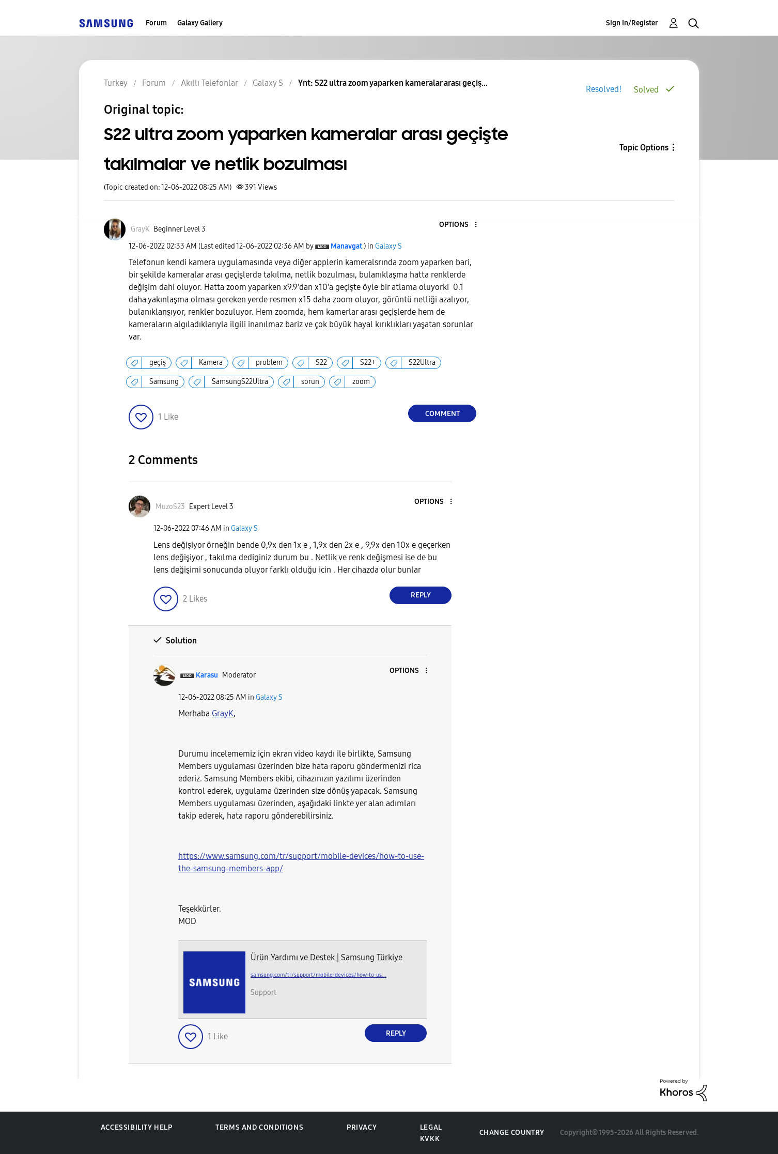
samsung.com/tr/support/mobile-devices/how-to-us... (318, 975)
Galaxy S (388, 246)
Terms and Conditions (259, 1127)
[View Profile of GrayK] (140, 229)
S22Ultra (422, 362)
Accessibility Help (137, 1127)
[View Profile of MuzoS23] (170, 506)
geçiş (157, 362)
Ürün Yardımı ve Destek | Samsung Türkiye (326, 957)
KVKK (430, 1138)
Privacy (362, 1127)
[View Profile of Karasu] (207, 675)
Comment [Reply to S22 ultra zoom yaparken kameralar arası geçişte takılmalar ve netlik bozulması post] (442, 413)
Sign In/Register (632, 23)
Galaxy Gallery (200, 23)
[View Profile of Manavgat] (346, 246)
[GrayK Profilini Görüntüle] (223, 713)
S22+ (368, 362)
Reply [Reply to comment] (421, 595)
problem (269, 362)
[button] (459, 225)
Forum (156, 23)
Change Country (511, 1132)
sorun (310, 381)
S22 (321, 362)
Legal (431, 1127)
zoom (361, 381)
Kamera (211, 362)
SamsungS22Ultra (240, 381)
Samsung (164, 381)
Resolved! (603, 89)
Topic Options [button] (643, 147)
